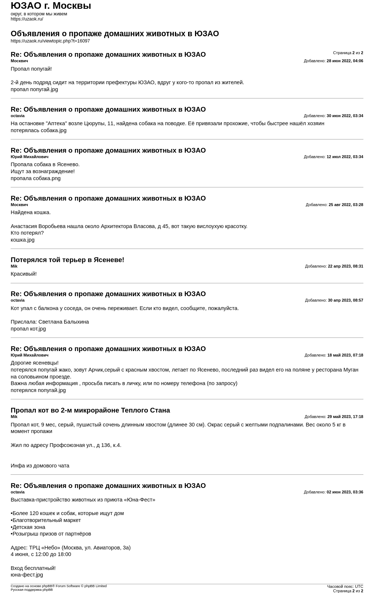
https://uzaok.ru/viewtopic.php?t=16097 (50, 41)
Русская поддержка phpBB (32, 590)
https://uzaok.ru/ (27, 19)
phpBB (47, 586)
